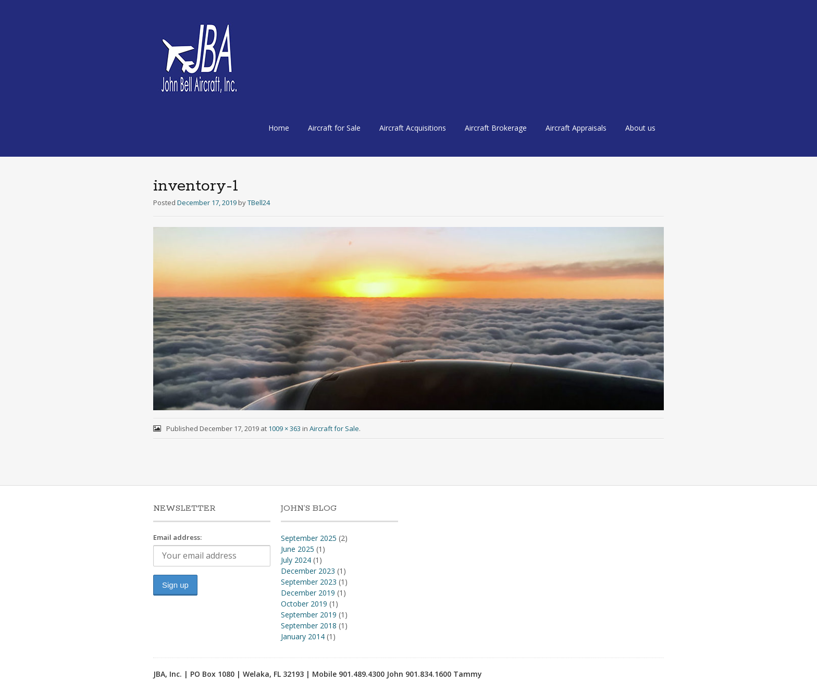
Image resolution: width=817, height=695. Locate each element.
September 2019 (309, 615)
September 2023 (309, 582)
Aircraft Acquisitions (412, 128)
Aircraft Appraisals (576, 128)
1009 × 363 (284, 428)
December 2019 (308, 593)
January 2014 (303, 636)
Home (278, 128)
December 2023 (308, 571)
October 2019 (304, 604)
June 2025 (297, 549)
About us (640, 128)
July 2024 (296, 560)
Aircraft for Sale (334, 128)
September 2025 (309, 538)
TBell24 (258, 202)
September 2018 (309, 625)
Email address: (177, 537)
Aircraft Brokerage (496, 128)
